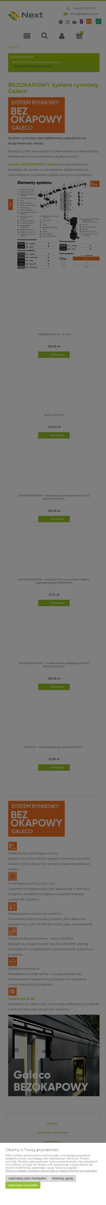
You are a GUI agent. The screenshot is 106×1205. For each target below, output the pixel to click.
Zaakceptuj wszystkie (23, 1185)
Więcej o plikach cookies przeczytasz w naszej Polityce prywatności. (51, 1170)
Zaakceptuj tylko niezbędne (27, 1178)
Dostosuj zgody (62, 1178)
